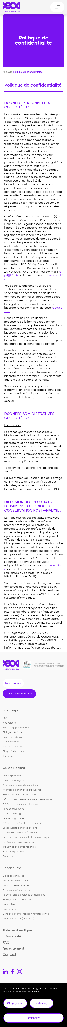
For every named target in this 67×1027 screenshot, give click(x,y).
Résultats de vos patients (17, 881)
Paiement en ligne (17, 930)
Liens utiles (9, 904)
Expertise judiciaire (13, 737)
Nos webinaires (11, 909)
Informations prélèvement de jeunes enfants (27, 799)
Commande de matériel (16, 885)
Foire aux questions (13, 809)
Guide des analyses (13, 780)
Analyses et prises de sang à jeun (21, 785)
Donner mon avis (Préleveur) (18, 918)
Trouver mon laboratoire (19, 694)
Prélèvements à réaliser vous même (22, 823)
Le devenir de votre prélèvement (21, 832)
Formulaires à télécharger (17, 890)
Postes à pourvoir (12, 746)
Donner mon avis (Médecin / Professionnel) (26, 914)
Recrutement (13, 948)
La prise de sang (12, 814)
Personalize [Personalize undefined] (33, 1018)
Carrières (8, 756)
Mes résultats (13, 683)
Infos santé (12, 936)
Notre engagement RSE (16, 728)
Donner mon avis (12, 856)
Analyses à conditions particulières (22, 790)
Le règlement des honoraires (18, 842)
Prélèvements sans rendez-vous (20, 804)
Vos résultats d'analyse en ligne (20, 828)
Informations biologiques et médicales (24, 895)
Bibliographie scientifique (17, 900)
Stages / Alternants (13, 751)
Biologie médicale (12, 732)
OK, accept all (15, 1003)
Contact (9, 954)
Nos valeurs (9, 723)
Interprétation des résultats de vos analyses (27, 837)
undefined (41, 1003)
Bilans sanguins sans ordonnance (21, 795)
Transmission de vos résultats (19, 847)
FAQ (6, 942)
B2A (5, 718)
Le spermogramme (13, 818)
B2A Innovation (11, 742)
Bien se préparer (12, 776)
